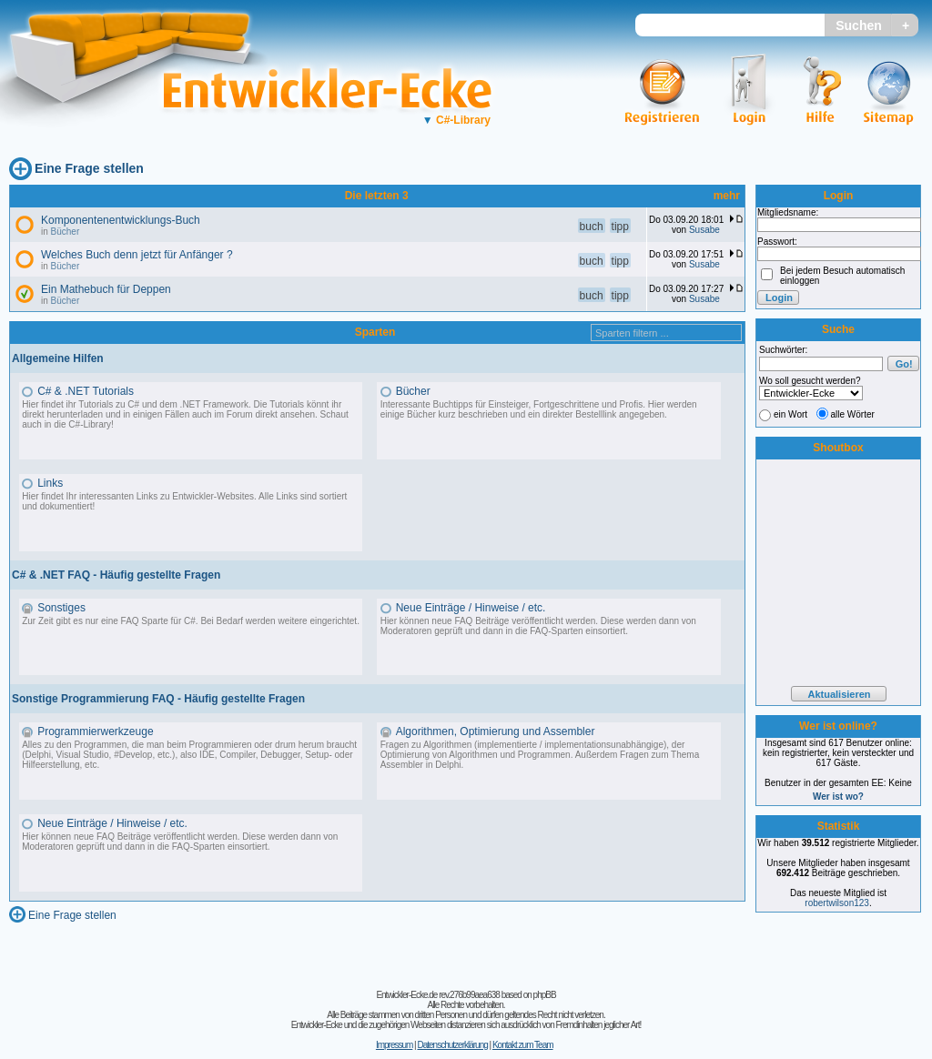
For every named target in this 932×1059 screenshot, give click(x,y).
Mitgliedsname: (787, 212)
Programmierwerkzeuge (95, 731)
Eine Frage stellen (89, 168)
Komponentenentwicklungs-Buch (120, 220)
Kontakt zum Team (522, 1045)
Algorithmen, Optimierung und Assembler (495, 731)
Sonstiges (61, 607)
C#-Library (456, 120)
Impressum (394, 1045)
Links (50, 483)
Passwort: (777, 242)
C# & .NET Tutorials (85, 391)
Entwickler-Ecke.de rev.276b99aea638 (437, 995)
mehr (727, 195)
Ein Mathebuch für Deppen (106, 289)
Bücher (65, 232)
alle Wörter (853, 414)
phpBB (544, 995)
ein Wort (790, 414)
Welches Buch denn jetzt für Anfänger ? (137, 254)
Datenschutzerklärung (452, 1045)
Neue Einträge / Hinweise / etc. (471, 607)
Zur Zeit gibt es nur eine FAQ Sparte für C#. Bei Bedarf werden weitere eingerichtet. (191, 621)
